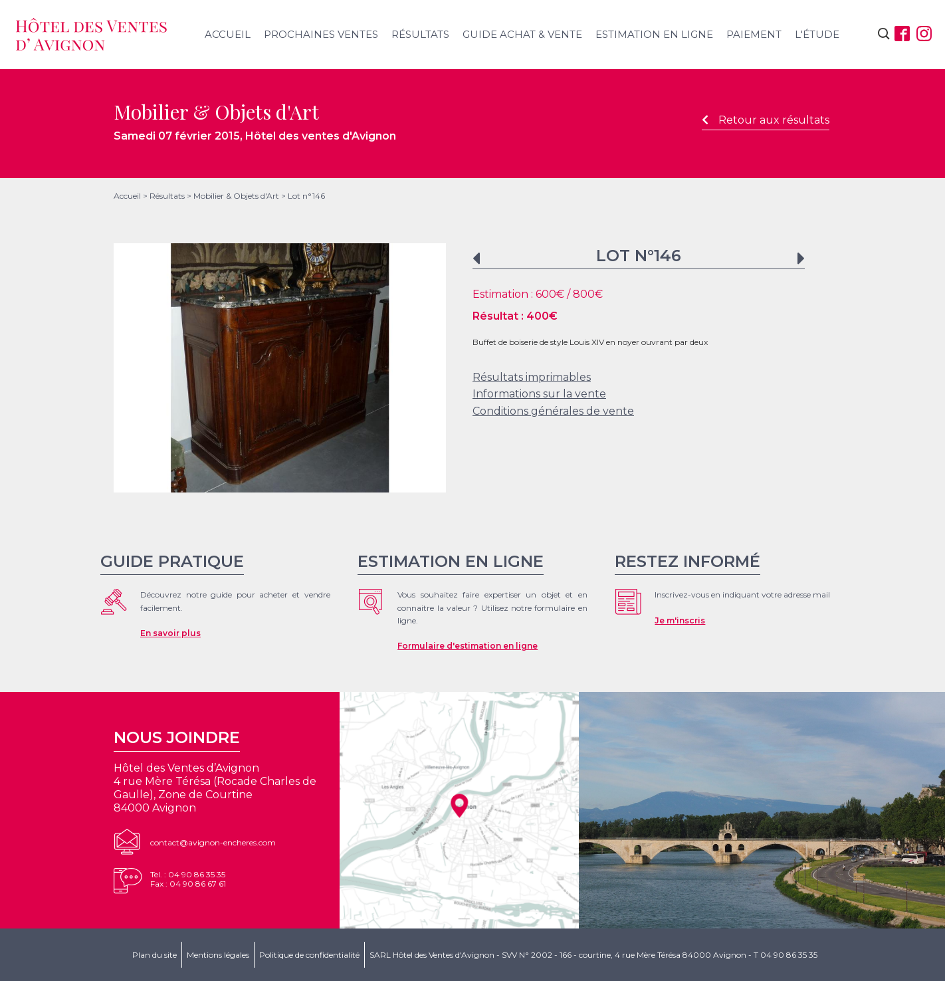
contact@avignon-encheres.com (213, 842)
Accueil (228, 34)
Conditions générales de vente (553, 411)
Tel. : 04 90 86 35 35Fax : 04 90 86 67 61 (188, 879)
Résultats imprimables (531, 377)
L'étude (817, 34)
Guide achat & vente (522, 34)
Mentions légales (218, 955)
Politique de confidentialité (309, 955)
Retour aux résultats (765, 120)
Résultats (420, 34)
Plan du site (154, 955)
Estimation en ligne (654, 34)
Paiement (754, 34)
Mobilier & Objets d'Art (236, 196)
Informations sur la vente (539, 393)
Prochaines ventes (321, 34)
